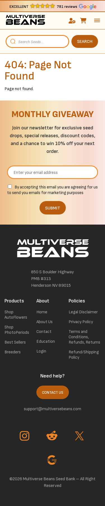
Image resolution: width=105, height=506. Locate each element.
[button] (52, 6)
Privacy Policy (81, 322)
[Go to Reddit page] (52, 436)
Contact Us (52, 392)
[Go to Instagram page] (25, 436)
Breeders (12, 352)
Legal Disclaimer (83, 312)
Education (45, 341)
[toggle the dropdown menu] (97, 20)
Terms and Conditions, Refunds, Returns (84, 337)
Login (41, 351)
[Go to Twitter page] (80, 436)
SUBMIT (52, 208)
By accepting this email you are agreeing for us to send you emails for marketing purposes (52, 190)
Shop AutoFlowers (15, 314)
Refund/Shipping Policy (84, 354)
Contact (44, 331)
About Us (44, 322)
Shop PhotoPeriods (16, 330)
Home (41, 312)
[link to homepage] (25, 20)
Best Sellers (15, 342)
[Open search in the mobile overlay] (52, 41)
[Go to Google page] (52, 460)
